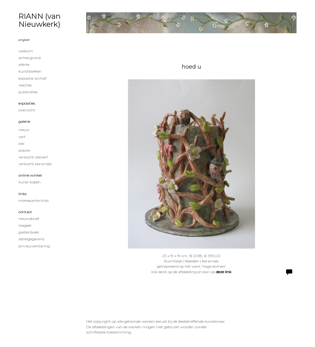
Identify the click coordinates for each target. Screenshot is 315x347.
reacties (25, 85)
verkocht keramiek (35, 164)
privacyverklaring (34, 246)
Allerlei (24, 64)
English (24, 40)
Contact (25, 211)
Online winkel (30, 175)
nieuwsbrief (28, 218)
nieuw (24, 129)
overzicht (26, 110)
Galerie (24, 121)
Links (22, 193)
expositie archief (32, 78)
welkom (25, 51)
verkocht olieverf (33, 157)
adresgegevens (31, 239)
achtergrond (29, 57)
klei (21, 143)
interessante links (33, 200)
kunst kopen (29, 182)
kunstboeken (30, 71)
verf (21, 136)
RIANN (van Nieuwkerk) (39, 20)
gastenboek (28, 232)
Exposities (26, 103)
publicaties (28, 92)
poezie (24, 150)
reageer (25, 225)
